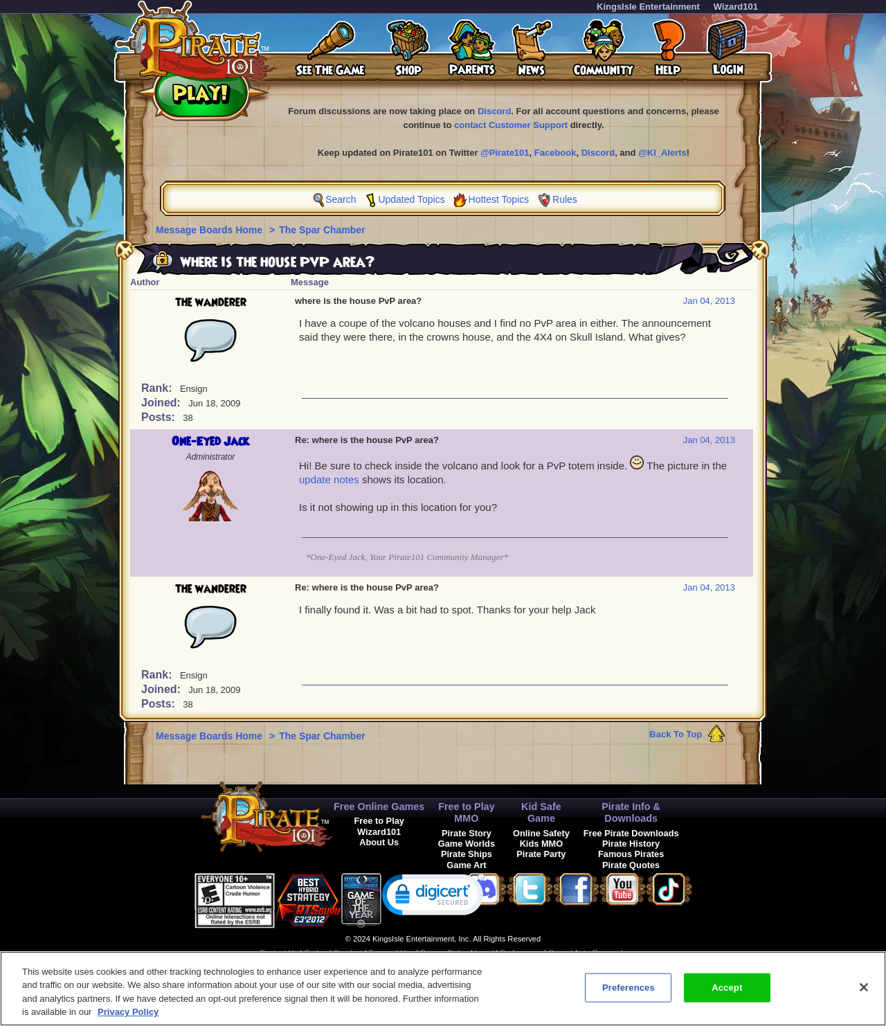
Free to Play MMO (466, 812)
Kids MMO (541, 843)
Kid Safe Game (541, 812)
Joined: (162, 402)
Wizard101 (736, 6)
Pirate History (631, 843)
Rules (564, 199)
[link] (433, 897)
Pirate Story (466, 833)
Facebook (555, 152)
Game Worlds (466, 843)
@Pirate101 (505, 152)
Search (340, 199)
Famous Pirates (631, 854)
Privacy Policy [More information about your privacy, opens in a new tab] (128, 1012)
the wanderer (210, 302)
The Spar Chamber (322, 229)
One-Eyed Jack (210, 441)
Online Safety (541, 833)
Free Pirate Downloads (631, 833)
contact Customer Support (511, 125)
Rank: (158, 388)
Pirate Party (541, 854)
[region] (443, 988)
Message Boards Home (210, 229)
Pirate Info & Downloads (631, 812)
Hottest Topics (499, 199)
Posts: (159, 417)
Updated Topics (411, 199)
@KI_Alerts (662, 152)
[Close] (864, 987)
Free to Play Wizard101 (379, 826)
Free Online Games (379, 806)
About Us (379, 842)
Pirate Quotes (631, 865)
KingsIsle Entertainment (648, 6)
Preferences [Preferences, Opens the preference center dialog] (628, 987)
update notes (329, 479)
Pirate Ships (466, 854)
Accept (727, 987)
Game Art (466, 865)
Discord (494, 111)
